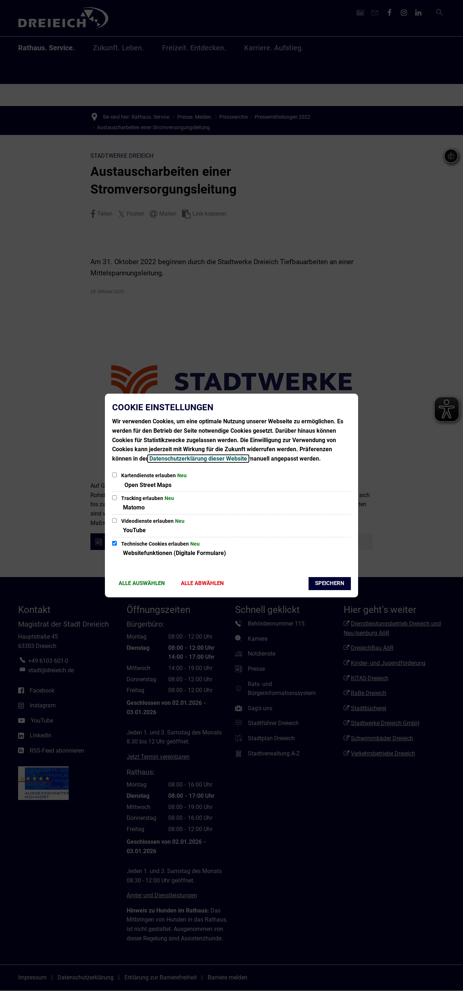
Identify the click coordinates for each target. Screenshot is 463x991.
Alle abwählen (202, 583)
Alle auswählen (142, 583)
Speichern (329, 583)
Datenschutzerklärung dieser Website (198, 458)
